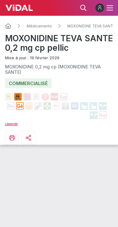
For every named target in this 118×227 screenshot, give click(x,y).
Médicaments (39, 26)
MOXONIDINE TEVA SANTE (91, 26)
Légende (11, 124)
